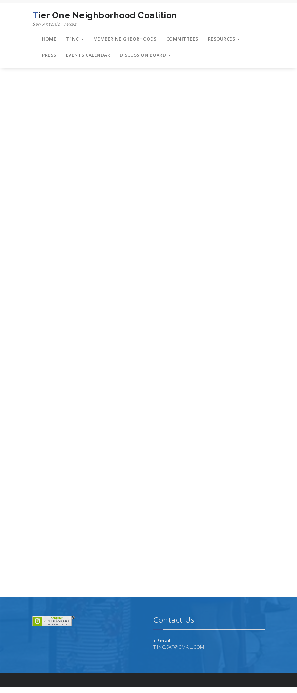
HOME (49, 39)
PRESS (49, 55)
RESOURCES (224, 39)
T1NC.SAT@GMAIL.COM (178, 647)
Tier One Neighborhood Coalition (104, 19)
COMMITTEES (182, 39)
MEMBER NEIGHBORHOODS (125, 39)
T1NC (75, 39)
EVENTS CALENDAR (88, 55)
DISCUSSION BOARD (145, 55)
